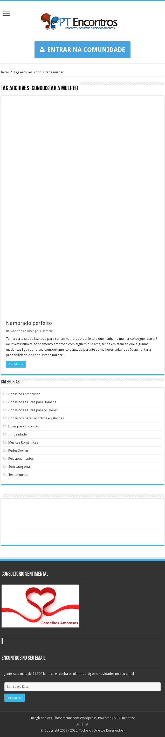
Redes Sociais (18, 450)
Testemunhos (18, 475)
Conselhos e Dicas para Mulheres (33, 410)
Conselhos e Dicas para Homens (31, 331)
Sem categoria (19, 467)
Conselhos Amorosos (24, 394)
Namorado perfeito (29, 323)
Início (5, 72)
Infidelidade (17, 434)
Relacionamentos (21, 458)
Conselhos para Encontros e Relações (36, 418)
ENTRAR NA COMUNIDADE (82, 49)
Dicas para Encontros (24, 426)
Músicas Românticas (23, 442)
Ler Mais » (16, 364)
